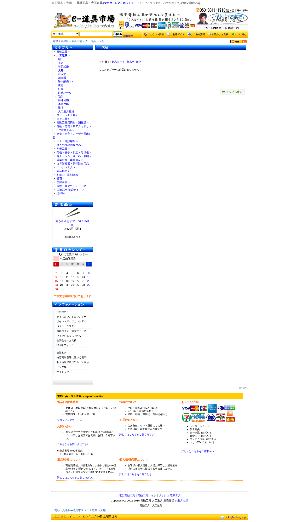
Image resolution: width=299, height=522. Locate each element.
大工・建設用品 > (67, 141)
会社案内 (62, 352)
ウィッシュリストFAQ (69, 335)
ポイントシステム (66, 326)
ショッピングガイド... (69, 419)
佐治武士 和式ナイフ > (70, 189)
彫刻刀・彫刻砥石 (67, 174)
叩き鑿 (62, 77)
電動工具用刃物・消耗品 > (72, 122)
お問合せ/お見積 (218, 34)
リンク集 (62, 367)
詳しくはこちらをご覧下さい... (199, 451)
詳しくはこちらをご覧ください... (137, 434)
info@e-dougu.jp (236, 517)
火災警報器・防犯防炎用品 (73, 163)
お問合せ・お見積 (66, 340)
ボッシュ (128, 3)
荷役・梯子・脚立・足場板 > (74, 152)
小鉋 (60, 62)
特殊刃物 (63, 100)
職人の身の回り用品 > (70, 145)
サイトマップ (64, 371)
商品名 (130, 61)
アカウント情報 (154, 34)
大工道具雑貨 (66, 111)
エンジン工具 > (66, 167)
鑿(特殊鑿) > (65, 81)
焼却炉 (61, 193)
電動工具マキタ (146, 495)
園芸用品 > (63, 171)
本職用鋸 (63, 103)
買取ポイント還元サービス (71, 330)
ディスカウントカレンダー (71, 316)
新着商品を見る (73, 237)
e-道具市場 (181, 500)
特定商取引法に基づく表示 (71, 357)
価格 (138, 61)
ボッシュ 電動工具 (170, 495)
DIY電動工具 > (65, 130)
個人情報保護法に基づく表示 (73, 362)
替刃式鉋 (63, 66)
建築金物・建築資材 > (70, 159)
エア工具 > (63, 118)
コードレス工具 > (67, 115)
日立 (117, 3)
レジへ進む (239, 34)
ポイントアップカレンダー (71, 321)
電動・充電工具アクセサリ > (74, 126)
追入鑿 (62, 74)
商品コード (118, 61)
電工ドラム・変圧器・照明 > (74, 156)
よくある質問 (196, 34)
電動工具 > (63, 51)
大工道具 (90, 41)
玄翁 (60, 85)
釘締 (60, 89)
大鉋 (101, 41)
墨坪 (60, 107)
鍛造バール (64, 92)
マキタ (108, 3)
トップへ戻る (232, 91)
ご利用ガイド (175, 34)
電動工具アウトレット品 (71, 186)
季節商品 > (63, 182)
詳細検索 (128, 35)
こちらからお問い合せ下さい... (74, 444)
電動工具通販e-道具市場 (67, 41)
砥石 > (60, 178)
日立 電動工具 (126, 495)
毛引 (60, 96)
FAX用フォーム (65, 345)
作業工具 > (63, 148)
